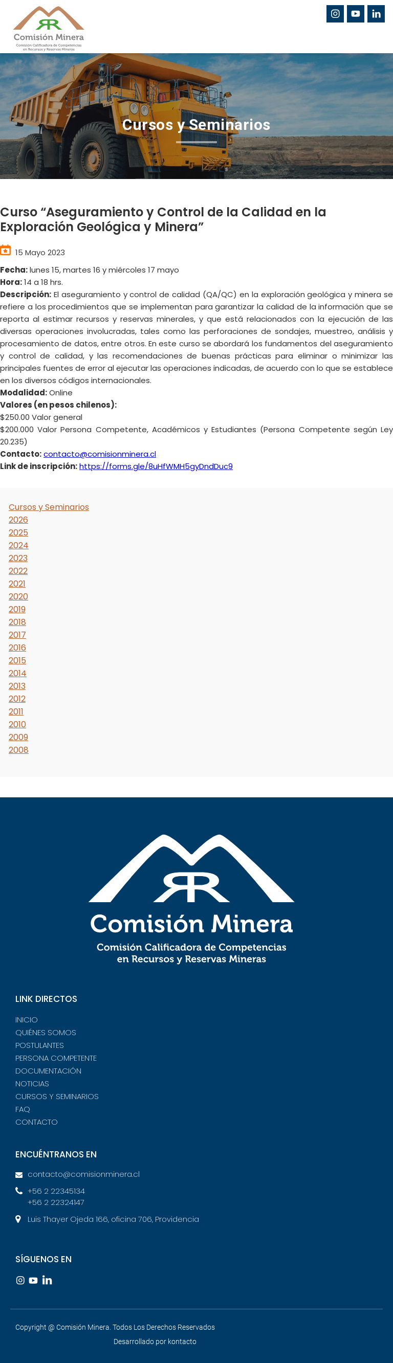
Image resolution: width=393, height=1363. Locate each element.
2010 (17, 724)
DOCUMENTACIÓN (48, 1070)
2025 (18, 533)
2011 (16, 712)
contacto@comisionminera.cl (99, 454)
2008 (19, 750)
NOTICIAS (32, 1083)
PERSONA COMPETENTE (56, 1058)
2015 (17, 660)
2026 (18, 520)
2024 (19, 545)
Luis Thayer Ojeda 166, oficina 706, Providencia (113, 1219)
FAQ (22, 1109)
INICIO (26, 1019)
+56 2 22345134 (56, 1191)
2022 (18, 571)
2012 (17, 699)
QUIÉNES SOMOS (45, 1032)
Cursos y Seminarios (49, 507)
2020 (18, 596)
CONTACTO (36, 1121)
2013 (17, 686)
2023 (18, 558)
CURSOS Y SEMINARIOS (57, 1096)
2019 (17, 609)
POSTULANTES (39, 1045)
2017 (17, 635)
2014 (18, 673)
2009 (18, 737)
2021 (17, 584)
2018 (17, 622)
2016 (17, 648)
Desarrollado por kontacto (155, 1341)
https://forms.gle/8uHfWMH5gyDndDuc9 (156, 466)
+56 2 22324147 (56, 1202)
